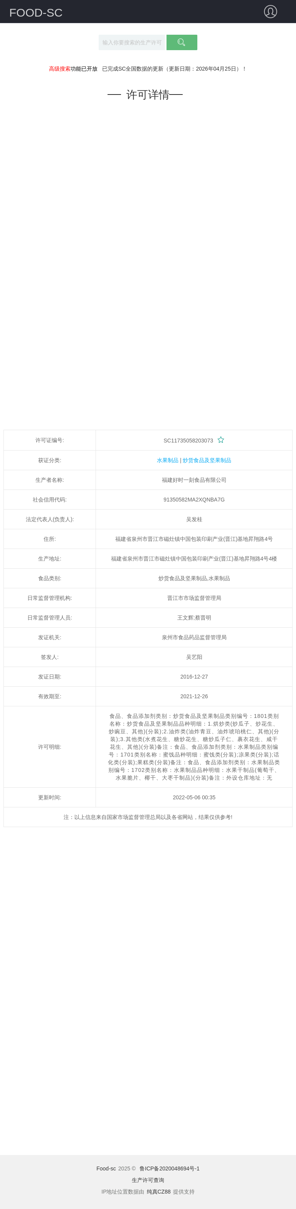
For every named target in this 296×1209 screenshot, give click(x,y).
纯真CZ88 (159, 1192)
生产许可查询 (148, 1180)
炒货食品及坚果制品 (207, 460)
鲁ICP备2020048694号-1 (170, 1168)
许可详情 (148, 95)
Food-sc (106, 1168)
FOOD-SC (35, 12)
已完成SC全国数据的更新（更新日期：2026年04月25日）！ (174, 69)
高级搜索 (60, 69)
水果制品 (167, 460)
